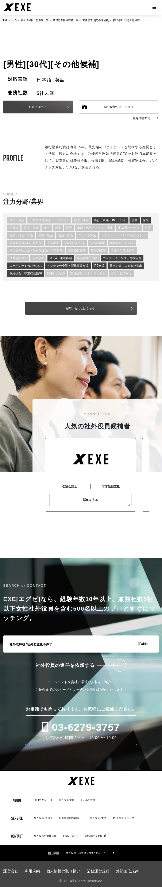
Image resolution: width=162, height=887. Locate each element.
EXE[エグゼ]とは (43, 800)
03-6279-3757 (81, 727)
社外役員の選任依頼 (45, 836)
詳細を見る (90, 500)
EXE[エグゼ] (10, 20)
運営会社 (10, 871)
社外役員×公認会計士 (71, 818)
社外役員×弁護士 (43, 818)
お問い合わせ (70, 836)
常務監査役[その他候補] (95, 20)
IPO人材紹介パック (123, 818)
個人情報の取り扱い (63, 871)
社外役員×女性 (98, 818)
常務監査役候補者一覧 (65, 20)
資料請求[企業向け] (95, 836)
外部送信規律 (127, 871)
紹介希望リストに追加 (119, 107)
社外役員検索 (66, 800)
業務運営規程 (98, 871)
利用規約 (32, 871)
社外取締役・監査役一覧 (35, 20)
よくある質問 (87, 800)
